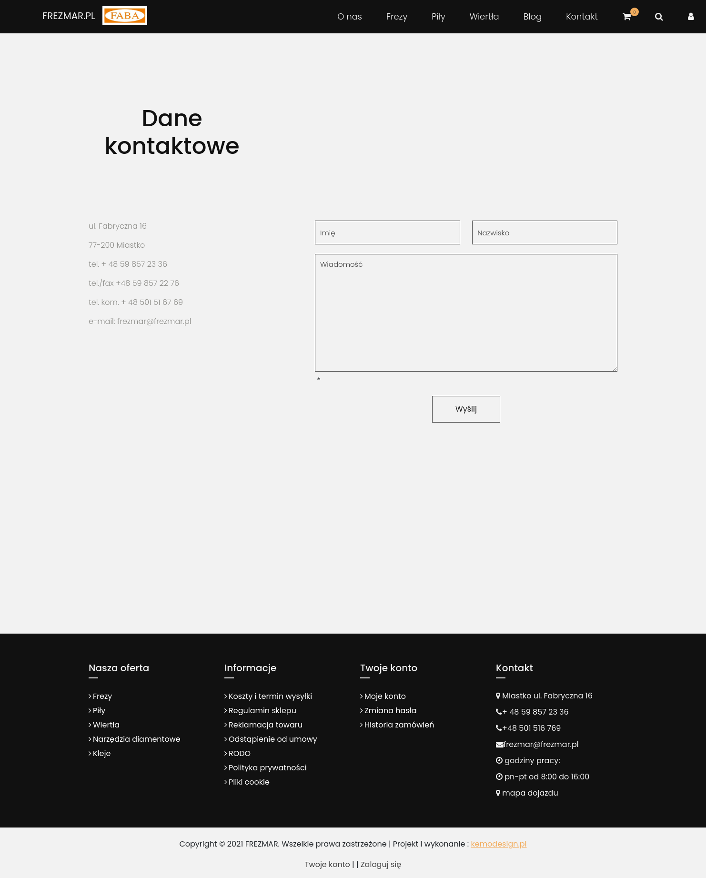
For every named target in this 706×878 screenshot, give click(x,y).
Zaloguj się (381, 864)
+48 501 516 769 (531, 728)
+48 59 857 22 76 (147, 283)
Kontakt (582, 16)
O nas (349, 16)
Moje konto (385, 696)
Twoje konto (327, 864)
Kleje (102, 753)
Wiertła (484, 16)
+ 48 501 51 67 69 (152, 302)
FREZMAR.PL (68, 15)
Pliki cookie (249, 782)
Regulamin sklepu (262, 710)
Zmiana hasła (390, 710)
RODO (240, 753)
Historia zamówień (399, 724)
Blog (533, 16)
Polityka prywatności (268, 767)
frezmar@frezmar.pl (541, 744)
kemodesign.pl (498, 843)
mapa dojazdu (527, 792)
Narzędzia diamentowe (137, 739)
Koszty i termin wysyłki (270, 696)
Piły (438, 16)
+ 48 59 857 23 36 (134, 264)
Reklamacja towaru (266, 724)
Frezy (396, 16)
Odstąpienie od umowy (273, 739)
